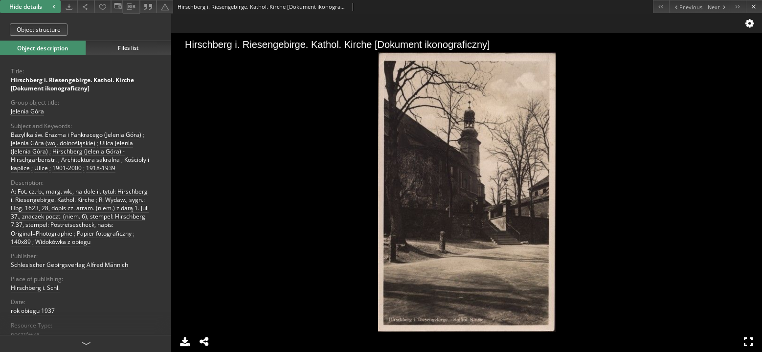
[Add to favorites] (102, 6)
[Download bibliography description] (131, 7)
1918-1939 (100, 168)
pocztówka (25, 334)
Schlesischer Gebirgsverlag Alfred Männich (69, 265)
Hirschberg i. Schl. (35, 288)
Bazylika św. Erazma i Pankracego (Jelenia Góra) (76, 135)
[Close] (754, 6)
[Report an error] (165, 6)
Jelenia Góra (27, 111)
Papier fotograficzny (104, 233)
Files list (128, 47)
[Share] (85, 6)
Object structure (39, 29)
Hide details (33, 6)
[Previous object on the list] (687, 6)
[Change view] (117, 6)
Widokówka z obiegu (62, 242)
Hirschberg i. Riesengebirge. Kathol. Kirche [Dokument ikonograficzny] (72, 84)
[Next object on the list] (717, 6)
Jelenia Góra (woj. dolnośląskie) (53, 143)
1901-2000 (67, 168)
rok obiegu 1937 (33, 311)
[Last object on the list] (738, 6)
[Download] (69, 6)
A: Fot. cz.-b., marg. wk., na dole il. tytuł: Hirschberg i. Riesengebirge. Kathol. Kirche (79, 195)
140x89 (21, 242)
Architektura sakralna (90, 159)
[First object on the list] (661, 6)
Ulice (41, 168)
